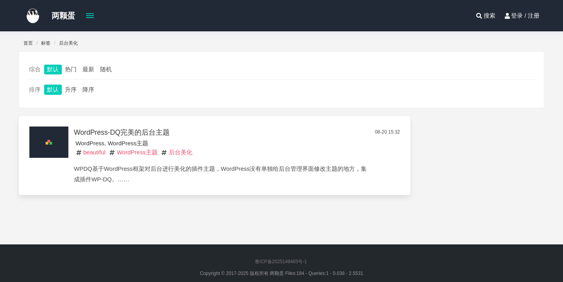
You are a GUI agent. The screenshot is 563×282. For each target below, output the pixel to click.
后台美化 (180, 152)
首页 (28, 43)
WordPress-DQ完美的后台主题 (122, 132)
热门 (71, 69)
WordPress (89, 143)
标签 (45, 43)
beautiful (94, 152)
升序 (71, 89)
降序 (88, 89)
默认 (53, 69)
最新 (88, 69)
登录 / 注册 (521, 15)
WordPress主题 (128, 143)
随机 (106, 69)
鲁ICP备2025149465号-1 (281, 261)
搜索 (484, 15)
